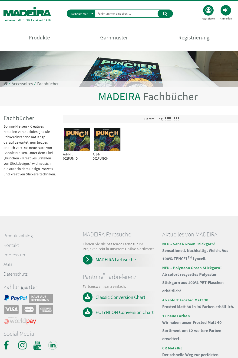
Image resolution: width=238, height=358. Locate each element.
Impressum (14, 255)
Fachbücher (48, 83)
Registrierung (193, 37)
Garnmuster (114, 37)
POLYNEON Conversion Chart (125, 312)
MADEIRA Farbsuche (116, 259)
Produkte (39, 37)
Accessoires (22, 83)
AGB (7, 264)
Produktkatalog (18, 236)
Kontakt (11, 245)
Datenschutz (15, 274)
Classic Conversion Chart (120, 297)
